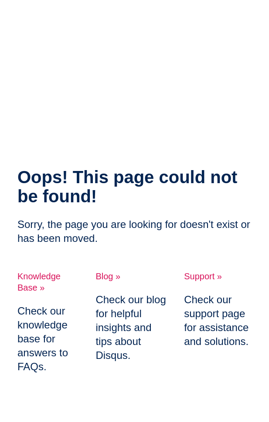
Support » (203, 276)
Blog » (107, 276)
